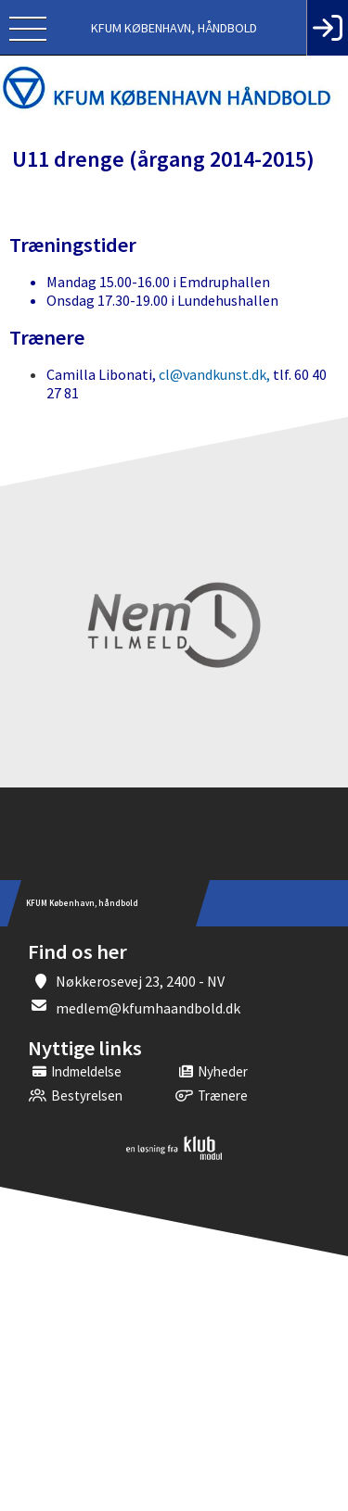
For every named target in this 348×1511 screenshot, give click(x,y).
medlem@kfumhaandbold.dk (148, 1008)
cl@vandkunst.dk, (214, 374)
